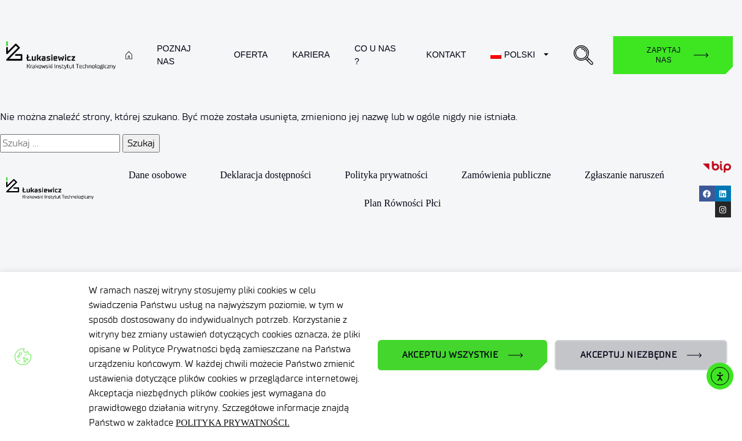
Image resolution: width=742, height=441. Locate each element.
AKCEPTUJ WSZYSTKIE (450, 355)
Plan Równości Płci (402, 203)
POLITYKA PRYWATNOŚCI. (233, 423)
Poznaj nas (173, 54)
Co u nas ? (375, 54)
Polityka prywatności (386, 175)
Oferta (251, 54)
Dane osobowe (158, 175)
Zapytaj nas (663, 55)
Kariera (310, 54)
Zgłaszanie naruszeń (624, 175)
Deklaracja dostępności (265, 175)
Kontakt (446, 54)
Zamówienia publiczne (506, 175)
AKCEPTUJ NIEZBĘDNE (628, 355)
